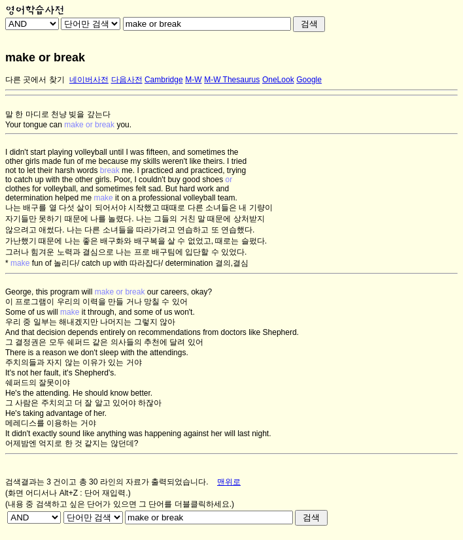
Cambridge (164, 79)
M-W (193, 79)
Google (309, 79)
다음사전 (127, 79)
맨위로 (229, 481)
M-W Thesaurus (232, 79)
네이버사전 (89, 79)
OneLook (278, 79)
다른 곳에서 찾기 (35, 79)
